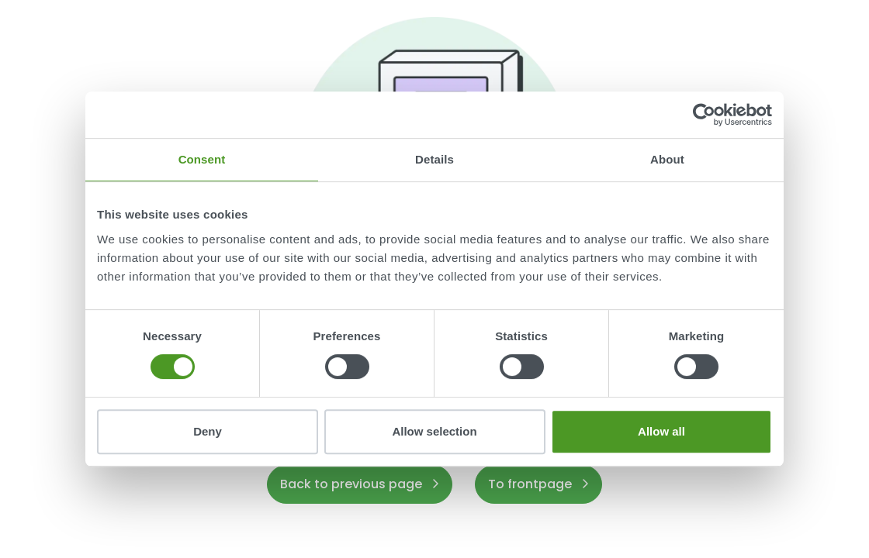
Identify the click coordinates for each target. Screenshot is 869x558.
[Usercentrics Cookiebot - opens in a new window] (704, 114)
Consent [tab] (202, 159)
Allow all (661, 431)
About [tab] (667, 159)
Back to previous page (359, 484)
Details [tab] (434, 159)
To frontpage (538, 484)
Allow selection (434, 431)
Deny (207, 431)
